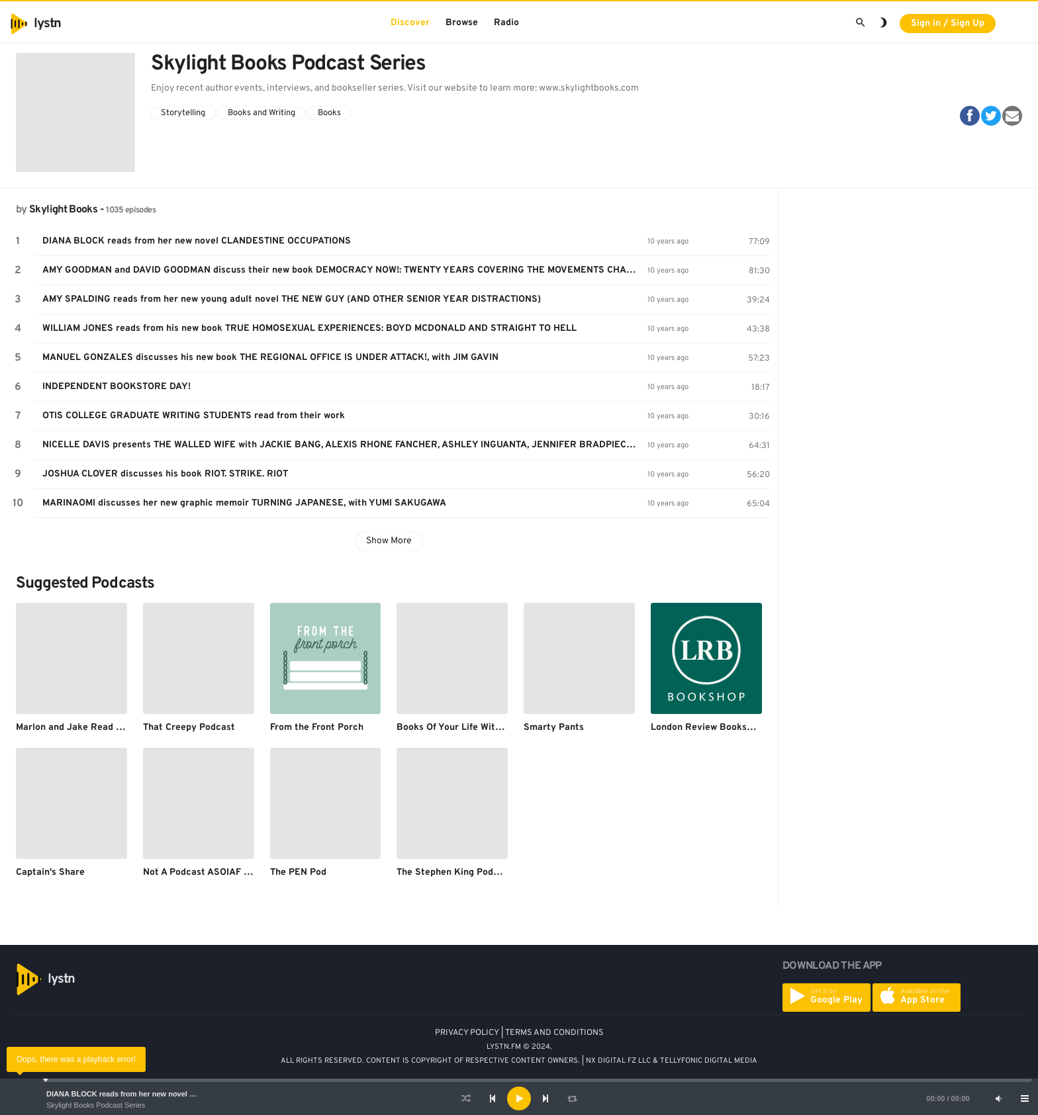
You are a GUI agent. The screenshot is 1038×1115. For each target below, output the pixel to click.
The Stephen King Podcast (454, 872)
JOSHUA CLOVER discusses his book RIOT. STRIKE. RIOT (165, 474)
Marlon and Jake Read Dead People (93, 727)
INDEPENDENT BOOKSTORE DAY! (116, 386)
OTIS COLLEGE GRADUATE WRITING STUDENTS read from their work (193, 416)
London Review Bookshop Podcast (726, 727)
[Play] (519, 1098)
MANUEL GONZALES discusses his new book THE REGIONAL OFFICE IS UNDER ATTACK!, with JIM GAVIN (270, 357)
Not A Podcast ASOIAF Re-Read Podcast (231, 872)
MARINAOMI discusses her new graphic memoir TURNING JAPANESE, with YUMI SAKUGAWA (244, 503)
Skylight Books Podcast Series (95, 1105)
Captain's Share (50, 872)
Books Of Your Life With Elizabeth (471, 727)
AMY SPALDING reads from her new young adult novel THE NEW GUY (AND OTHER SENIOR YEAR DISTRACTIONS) (291, 299)
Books (329, 113)
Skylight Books (63, 209)
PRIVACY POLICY (467, 1033)
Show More (389, 541)
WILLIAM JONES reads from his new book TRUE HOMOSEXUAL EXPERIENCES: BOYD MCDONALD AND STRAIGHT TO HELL (309, 328)
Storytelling (183, 113)
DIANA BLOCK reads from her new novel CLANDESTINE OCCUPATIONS (171, 1094)
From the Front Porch (316, 727)
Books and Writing (261, 113)
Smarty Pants (554, 727)
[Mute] (998, 1098)
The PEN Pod (298, 872)
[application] (519, 1098)
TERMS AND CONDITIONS (554, 1033)
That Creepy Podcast (189, 727)
